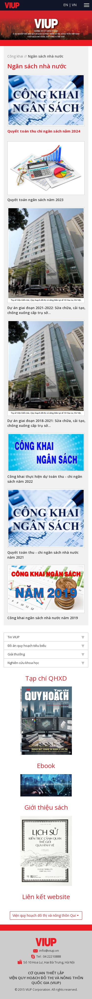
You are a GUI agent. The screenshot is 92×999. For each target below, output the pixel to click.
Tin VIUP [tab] (46, 637)
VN (74, 4)
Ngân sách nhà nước (45, 56)
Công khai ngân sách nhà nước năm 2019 (42, 617)
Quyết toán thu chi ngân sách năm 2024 (43, 131)
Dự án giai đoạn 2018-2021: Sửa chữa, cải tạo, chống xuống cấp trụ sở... (46, 423)
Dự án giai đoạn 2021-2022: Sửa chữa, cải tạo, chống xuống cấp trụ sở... (46, 310)
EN (65, 4)
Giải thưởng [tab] (46, 654)
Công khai (15, 56)
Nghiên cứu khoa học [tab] (46, 663)
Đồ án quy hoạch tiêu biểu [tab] (46, 645)
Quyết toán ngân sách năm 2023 (35, 199)
